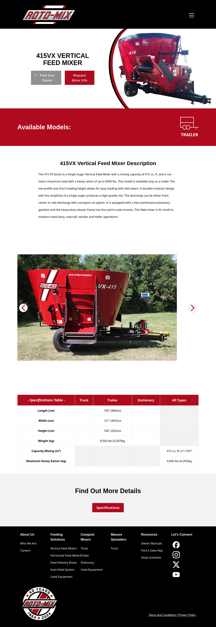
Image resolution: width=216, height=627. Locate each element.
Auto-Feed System (62, 570)
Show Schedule (151, 558)
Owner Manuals (151, 543)
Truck (84, 548)
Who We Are (28, 543)
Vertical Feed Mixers (63, 548)
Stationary (87, 562)
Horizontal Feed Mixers (65, 555)
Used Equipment (61, 577)
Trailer (85, 555)
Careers (25, 550)
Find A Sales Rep (152, 550)
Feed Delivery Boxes (63, 562)
